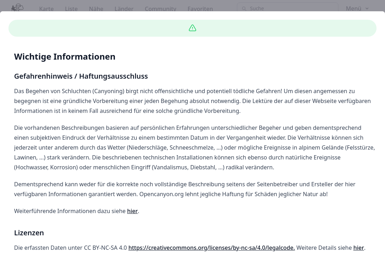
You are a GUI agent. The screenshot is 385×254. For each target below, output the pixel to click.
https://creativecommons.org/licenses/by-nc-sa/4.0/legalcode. (211, 248)
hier (132, 211)
